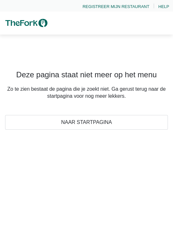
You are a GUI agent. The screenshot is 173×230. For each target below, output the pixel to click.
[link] (116, 6)
